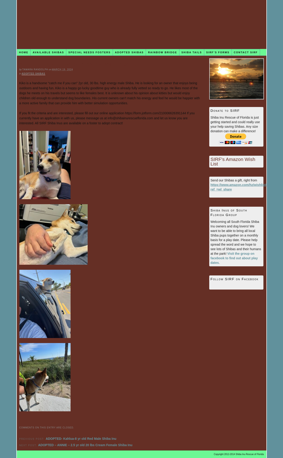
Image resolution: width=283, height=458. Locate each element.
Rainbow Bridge (162, 52)
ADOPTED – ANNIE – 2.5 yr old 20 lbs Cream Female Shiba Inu (85, 445)
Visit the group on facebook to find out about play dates (234, 258)
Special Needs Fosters (89, 52)
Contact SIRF (246, 52)
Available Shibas (48, 52)
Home (23, 52)
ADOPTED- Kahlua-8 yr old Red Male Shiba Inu (81, 438)
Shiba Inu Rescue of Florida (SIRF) (141, 24)
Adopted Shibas (129, 52)
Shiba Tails (191, 52)
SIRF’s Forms (217, 52)
